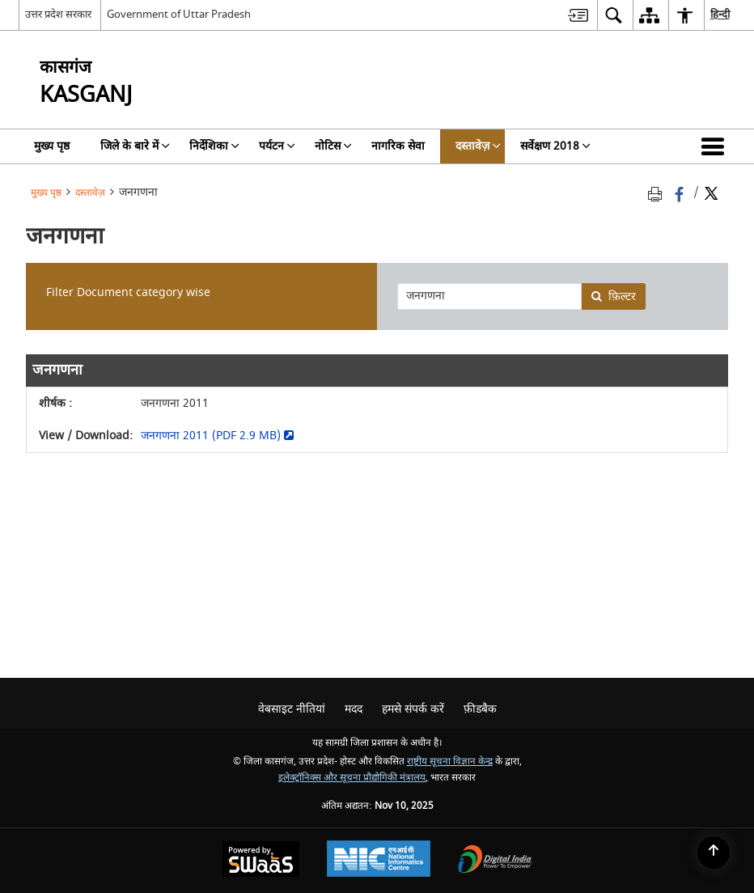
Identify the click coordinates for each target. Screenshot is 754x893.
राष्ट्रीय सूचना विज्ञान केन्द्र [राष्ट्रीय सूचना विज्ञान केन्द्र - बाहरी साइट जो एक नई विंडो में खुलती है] (450, 761)
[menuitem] (578, 15)
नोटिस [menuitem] (333, 146)
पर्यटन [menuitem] (277, 146)
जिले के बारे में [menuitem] (135, 146)
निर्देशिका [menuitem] (214, 146)
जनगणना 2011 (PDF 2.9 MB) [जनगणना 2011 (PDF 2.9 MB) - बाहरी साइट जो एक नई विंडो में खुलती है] (217, 435)
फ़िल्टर (613, 296)
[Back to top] (713, 852)
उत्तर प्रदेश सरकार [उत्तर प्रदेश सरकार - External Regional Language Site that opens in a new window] (58, 14)
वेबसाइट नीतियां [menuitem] (291, 708)
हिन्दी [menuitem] (720, 14)
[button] (716, 146)
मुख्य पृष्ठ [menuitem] (52, 146)
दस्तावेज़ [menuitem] (478, 146)
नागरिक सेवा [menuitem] (398, 146)
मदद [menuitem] (353, 708)
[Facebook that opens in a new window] (680, 193)
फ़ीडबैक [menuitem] (480, 708)
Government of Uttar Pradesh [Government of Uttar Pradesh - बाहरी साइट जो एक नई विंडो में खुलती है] (179, 14)
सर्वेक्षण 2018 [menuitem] (555, 146)
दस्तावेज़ (90, 193)
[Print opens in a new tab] (657, 193)
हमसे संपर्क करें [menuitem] (413, 708)
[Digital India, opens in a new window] (495, 861)
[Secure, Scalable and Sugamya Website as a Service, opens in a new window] (260, 861)
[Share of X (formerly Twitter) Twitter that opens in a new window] (711, 193)
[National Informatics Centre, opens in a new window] (379, 860)
